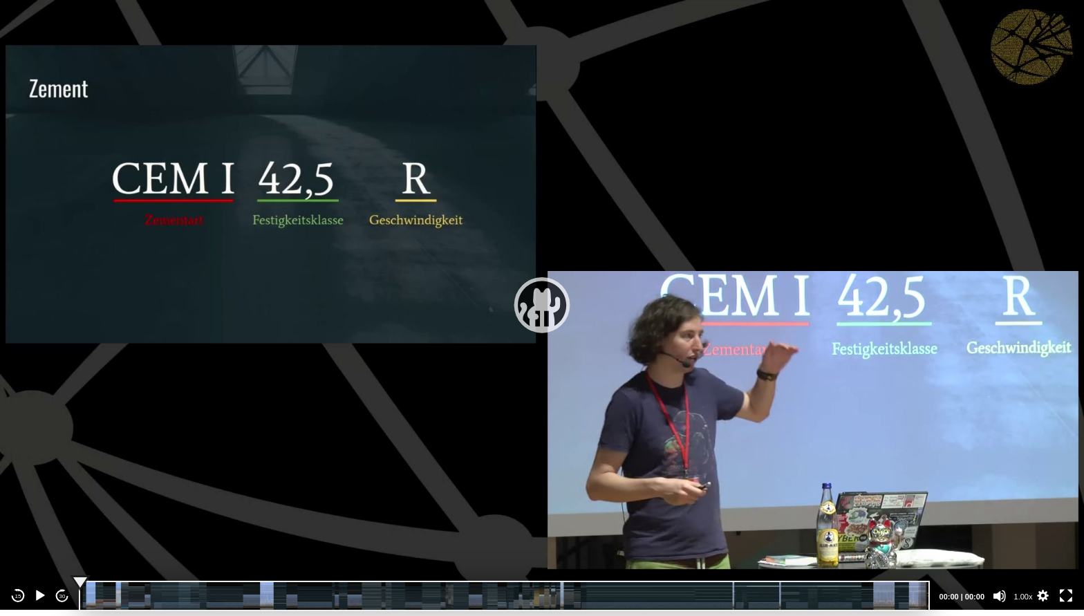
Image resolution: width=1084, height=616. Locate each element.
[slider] (504, 596)
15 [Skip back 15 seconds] (18, 596)
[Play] (40, 596)
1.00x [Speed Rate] (1023, 596)
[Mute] (1000, 596)
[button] (542, 304)
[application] (542, 305)
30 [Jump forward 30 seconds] (62, 596)
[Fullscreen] (1066, 596)
